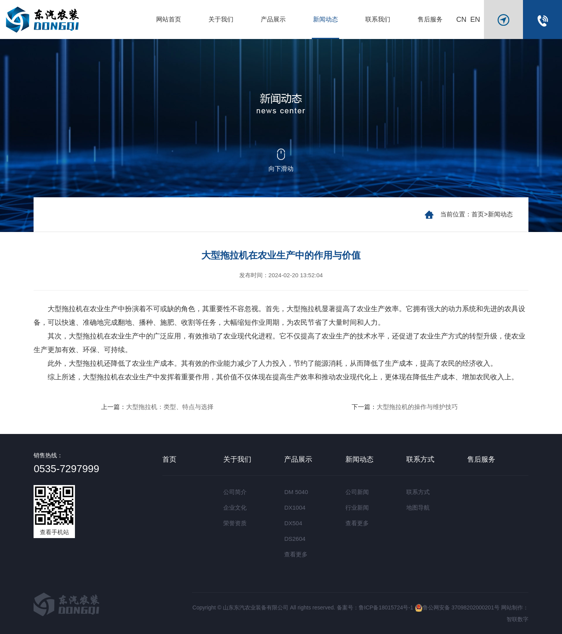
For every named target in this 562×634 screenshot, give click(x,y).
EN (475, 19)
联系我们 (377, 19)
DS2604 (294, 538)
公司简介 (235, 492)
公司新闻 (357, 492)
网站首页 (168, 19)
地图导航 (418, 507)
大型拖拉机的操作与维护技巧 (417, 407)
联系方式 (420, 459)
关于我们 (220, 19)
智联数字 (517, 619)
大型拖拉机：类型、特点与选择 (169, 407)
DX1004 (294, 507)
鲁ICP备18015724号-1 (386, 607)
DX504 (293, 523)
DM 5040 (296, 492)
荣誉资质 (235, 523)
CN (461, 19)
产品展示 (273, 19)
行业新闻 (357, 507)
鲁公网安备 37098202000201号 (457, 607)
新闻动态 (325, 19)
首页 (477, 214)
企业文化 (235, 507)
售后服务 (430, 19)
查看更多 (296, 554)
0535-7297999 (66, 469)
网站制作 (512, 607)
